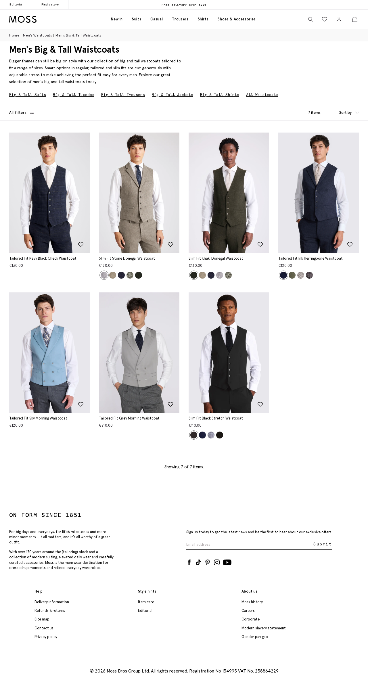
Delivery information (51, 601)
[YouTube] (227, 561)
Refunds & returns (49, 610)
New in (117, 19)
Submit (322, 543)
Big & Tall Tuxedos (73, 94)
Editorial (16, 4)
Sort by (349, 112)
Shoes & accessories (237, 19)
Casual (156, 19)
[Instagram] (217, 561)
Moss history (252, 601)
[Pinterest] (207, 561)
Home (14, 35)
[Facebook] (189, 561)
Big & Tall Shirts (219, 94)
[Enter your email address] (249, 544)
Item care (146, 601)
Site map (41, 618)
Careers (248, 610)
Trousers (180, 19)
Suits (136, 19)
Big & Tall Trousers (123, 94)
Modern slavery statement (263, 627)
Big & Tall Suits (27, 94)
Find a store (50, 4)
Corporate (250, 618)
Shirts (203, 19)
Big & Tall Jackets (172, 94)
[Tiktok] (198, 561)
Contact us (43, 627)
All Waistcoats (262, 94)
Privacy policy (45, 636)
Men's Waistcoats (37, 35)
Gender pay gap (254, 636)
